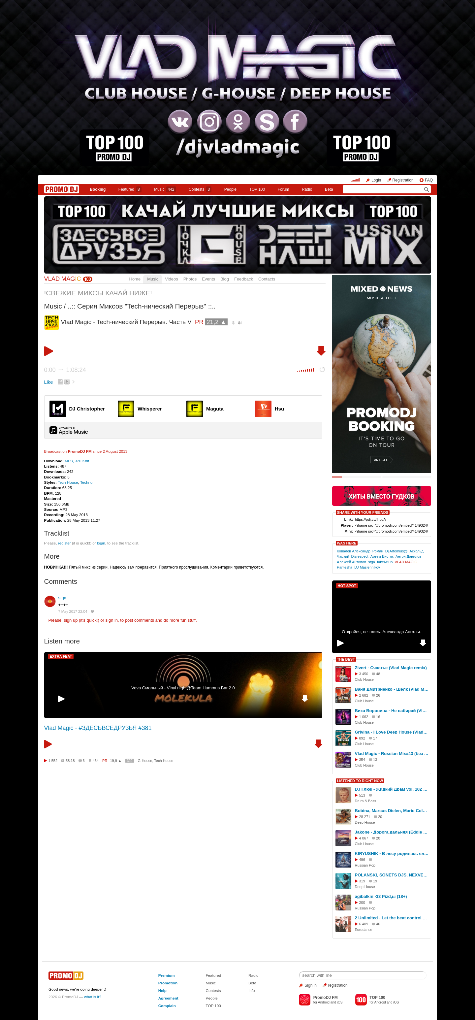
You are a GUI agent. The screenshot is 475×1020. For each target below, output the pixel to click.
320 (130, 760)
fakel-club (385, 562)
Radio (307, 189)
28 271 (364, 817)
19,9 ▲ (115, 761)
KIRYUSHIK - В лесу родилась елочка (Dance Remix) (392, 853)
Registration (403, 180)
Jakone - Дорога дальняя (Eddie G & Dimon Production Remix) (392, 832)
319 (362, 881)
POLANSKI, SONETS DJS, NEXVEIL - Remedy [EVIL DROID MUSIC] (392, 875)
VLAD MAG (62, 279)
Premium (166, 975)
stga (62, 598)
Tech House (68, 482)
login (101, 543)
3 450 (363, 674)
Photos (190, 279)
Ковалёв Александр (353, 551)
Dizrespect (359, 556)
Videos (171, 279)
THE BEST (346, 659)
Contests (213, 990)
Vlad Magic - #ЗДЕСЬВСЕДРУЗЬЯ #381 (98, 728)
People (230, 189)
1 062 (363, 717)
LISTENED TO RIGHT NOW (360, 781)
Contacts (266, 279)
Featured (130, 189)
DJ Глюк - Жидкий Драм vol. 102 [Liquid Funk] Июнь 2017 (392, 789)
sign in (112, 620)
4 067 (363, 838)
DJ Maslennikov (367, 567)
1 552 (53, 761)
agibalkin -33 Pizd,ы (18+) (381, 896)
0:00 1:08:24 (65, 370)
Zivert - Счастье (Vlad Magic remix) (391, 668)
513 (362, 795)
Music (165, 189)
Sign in (310, 985)
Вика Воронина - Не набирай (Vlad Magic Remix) (392, 710)
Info (251, 990)
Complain (167, 1006)
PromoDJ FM (80, 451)
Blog (224, 279)
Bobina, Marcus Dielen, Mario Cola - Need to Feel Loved (392, 810)
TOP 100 (257, 189)
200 (362, 903)
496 (362, 860)
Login (376, 180)
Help (162, 990)
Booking (98, 189)
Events (208, 279)
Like (48, 382)
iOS (340, 1002)
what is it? (92, 997)
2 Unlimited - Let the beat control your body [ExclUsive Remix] (392, 918)
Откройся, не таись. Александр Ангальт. (381, 631)
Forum (283, 189)
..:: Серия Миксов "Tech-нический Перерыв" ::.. (142, 306)
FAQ (429, 180)
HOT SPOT (347, 586)
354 (362, 760)
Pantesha (344, 567)
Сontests (200, 189)
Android (324, 1002)
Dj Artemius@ (396, 551)
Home (135, 279)
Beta (329, 189)
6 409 (363, 924)
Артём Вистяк (382, 556)
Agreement (168, 998)
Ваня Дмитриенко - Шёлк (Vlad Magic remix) (392, 689)
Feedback (243, 279)
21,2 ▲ (216, 321)
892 (362, 738)
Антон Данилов (408, 556)
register (64, 543)
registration (337, 985)
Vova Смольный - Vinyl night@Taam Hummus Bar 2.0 (183, 687)
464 (96, 761)
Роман (377, 551)
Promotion (167, 983)
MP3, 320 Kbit (77, 461)
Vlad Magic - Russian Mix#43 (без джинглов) (392, 753)
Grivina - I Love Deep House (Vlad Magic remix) (392, 732)
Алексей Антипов (351, 562)
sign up (71, 620)
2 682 (363, 695)
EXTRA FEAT (61, 656)
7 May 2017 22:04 (72, 611)
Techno (86, 482)
